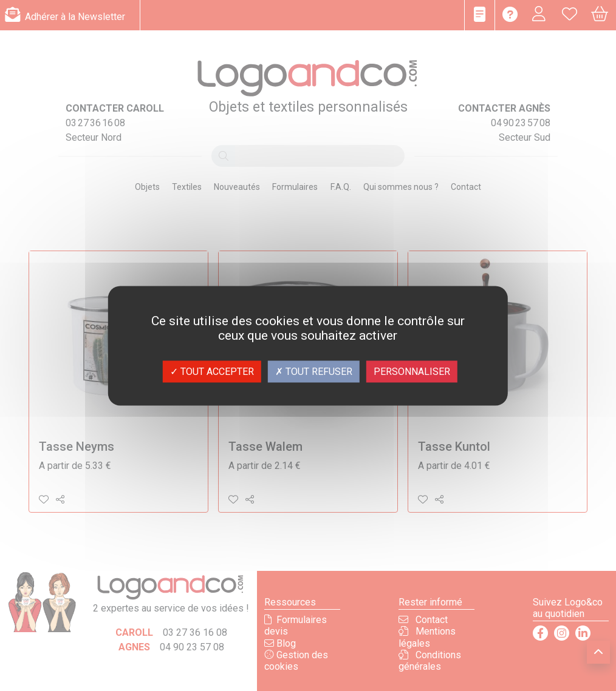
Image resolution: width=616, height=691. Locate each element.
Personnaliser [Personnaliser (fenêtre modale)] (412, 371)
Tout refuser (313, 371)
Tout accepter (212, 371)
